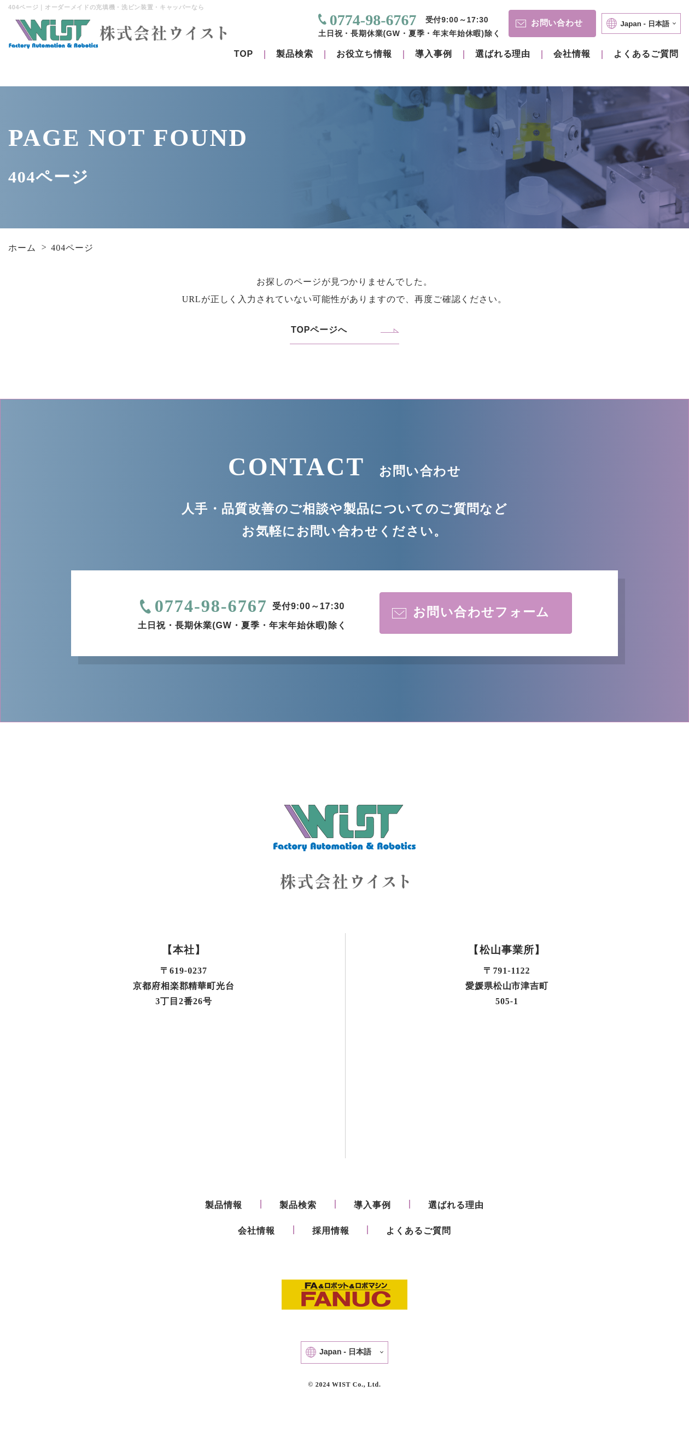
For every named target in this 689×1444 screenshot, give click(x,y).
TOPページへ (319, 329)
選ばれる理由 (503, 53)
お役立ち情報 (364, 53)
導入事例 (433, 53)
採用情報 (330, 1232)
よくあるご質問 (646, 53)
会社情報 (572, 53)
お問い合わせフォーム (472, 613)
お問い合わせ (548, 22)
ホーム (22, 247)
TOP (243, 53)
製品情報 (223, 1206)
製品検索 (294, 53)
